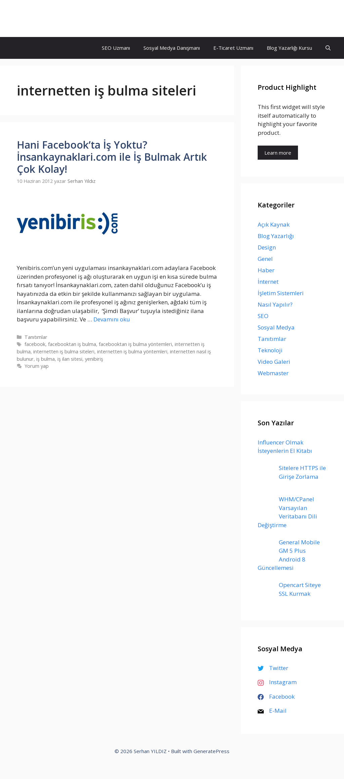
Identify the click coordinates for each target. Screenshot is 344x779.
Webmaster (273, 373)
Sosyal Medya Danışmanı (171, 47)
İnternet (268, 281)
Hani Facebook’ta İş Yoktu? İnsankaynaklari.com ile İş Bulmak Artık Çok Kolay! (112, 157)
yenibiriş (94, 359)
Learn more (277, 152)
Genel (265, 259)
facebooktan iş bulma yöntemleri (135, 344)
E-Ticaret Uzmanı (233, 47)
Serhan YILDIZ (42, 18)
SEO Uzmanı (116, 47)
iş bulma (45, 359)
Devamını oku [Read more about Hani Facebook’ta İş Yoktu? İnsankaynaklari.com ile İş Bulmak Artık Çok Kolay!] (111, 319)
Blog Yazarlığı (276, 236)
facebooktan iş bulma (72, 344)
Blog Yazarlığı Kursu (289, 47)
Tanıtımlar (36, 337)
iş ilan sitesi (69, 359)
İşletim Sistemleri (281, 293)
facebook (35, 344)
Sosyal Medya (276, 327)
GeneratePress (211, 751)
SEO (263, 316)
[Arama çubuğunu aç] (328, 48)
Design (267, 247)
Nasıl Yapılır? (275, 304)
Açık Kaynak (274, 224)
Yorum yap (37, 366)
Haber (266, 270)
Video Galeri (274, 361)
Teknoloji (270, 350)
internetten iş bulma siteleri (63, 351)
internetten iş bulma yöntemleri (132, 351)
